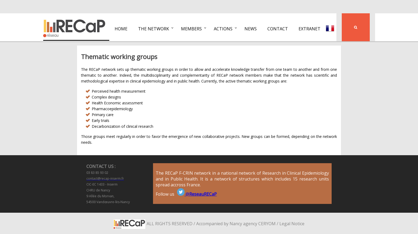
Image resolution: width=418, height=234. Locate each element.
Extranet (309, 29)
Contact (277, 29)
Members (191, 29)
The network (153, 29)
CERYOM (267, 224)
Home (121, 29)
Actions (223, 29)
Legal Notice (291, 224)
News (250, 29)
